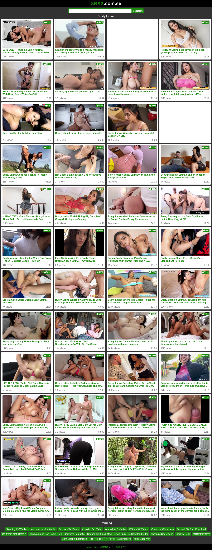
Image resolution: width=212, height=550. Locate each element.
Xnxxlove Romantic (74, 534)
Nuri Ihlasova (124, 539)
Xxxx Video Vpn (142, 539)
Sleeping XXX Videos (17, 529)
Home (89, 547)
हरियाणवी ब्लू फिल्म (201, 534)
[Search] (99, 10)
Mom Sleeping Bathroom (75, 539)
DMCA (104, 547)
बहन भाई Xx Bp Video (115, 529)
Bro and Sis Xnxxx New (99, 534)
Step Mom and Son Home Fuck (45, 534)
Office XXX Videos (138, 529)
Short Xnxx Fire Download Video (131, 534)
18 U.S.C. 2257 (118, 547)
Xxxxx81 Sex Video (92, 529)
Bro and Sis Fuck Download (191, 529)
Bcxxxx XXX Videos (69, 529)
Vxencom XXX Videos (162, 529)
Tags (96, 547)
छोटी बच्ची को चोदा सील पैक (43, 529)
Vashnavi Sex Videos (162, 534)
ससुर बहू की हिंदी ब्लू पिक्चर (102, 539)
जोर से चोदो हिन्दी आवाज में (14, 534)
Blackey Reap (183, 534)
